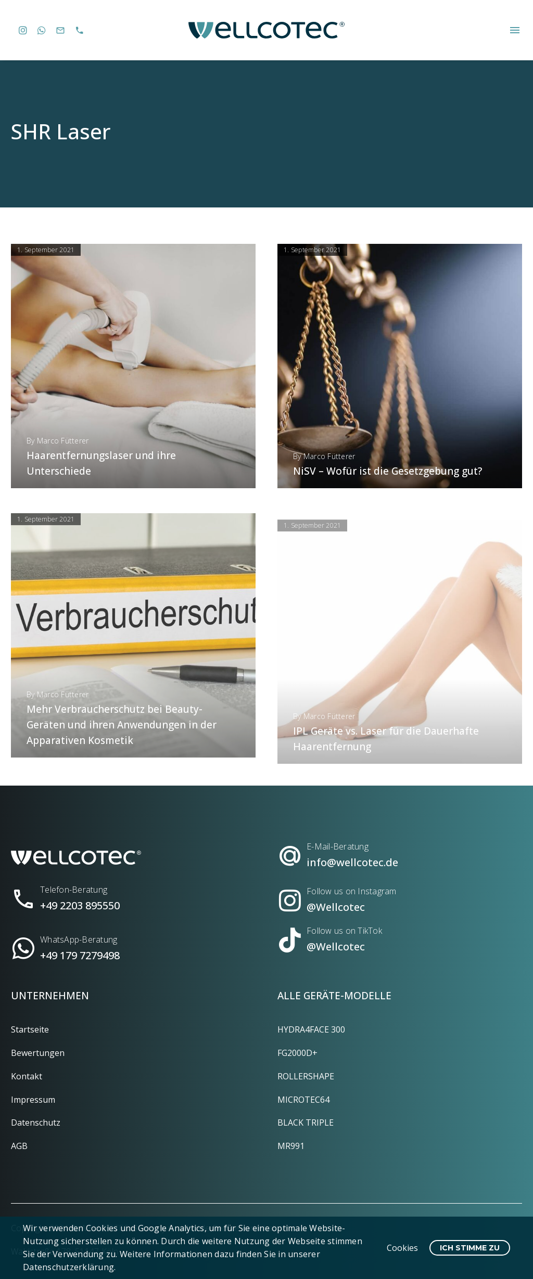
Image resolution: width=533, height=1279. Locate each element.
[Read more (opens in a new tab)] (133, 895)
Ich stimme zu (470, 1247)
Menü (514, 30)
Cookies (402, 1248)
